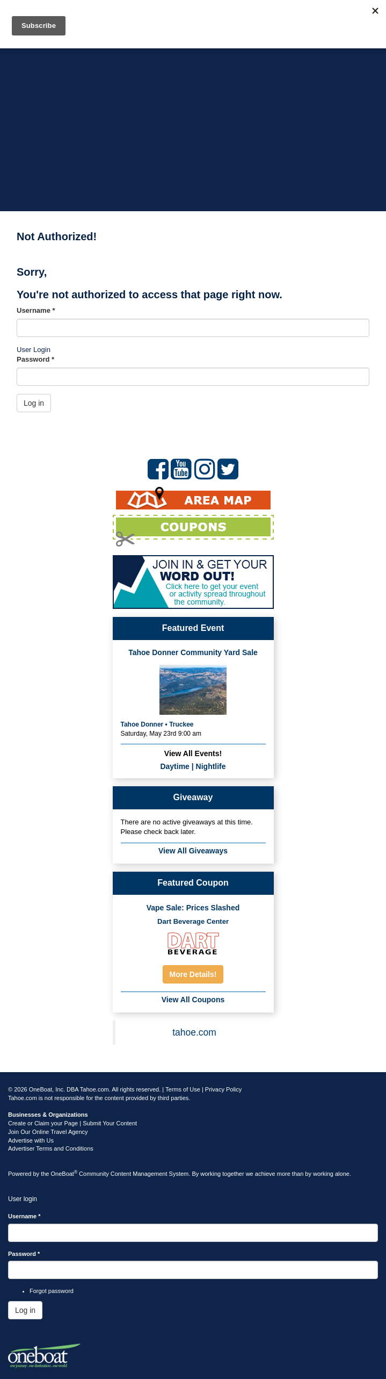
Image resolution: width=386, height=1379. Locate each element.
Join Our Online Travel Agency (48, 1132)
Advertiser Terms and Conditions (50, 1148)
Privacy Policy (223, 1089)
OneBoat (64, 1173)
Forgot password (52, 1291)
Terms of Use (182, 1089)
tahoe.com (194, 1032)
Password (35, 359)
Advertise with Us (31, 1140)
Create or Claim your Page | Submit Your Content (72, 1123)
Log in (34, 403)
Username (36, 310)
